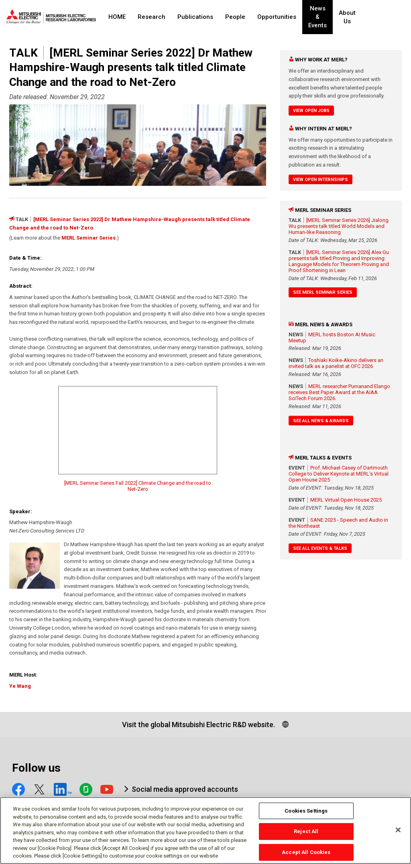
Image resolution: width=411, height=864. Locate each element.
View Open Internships (320, 179)
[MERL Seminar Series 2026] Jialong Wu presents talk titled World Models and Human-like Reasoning (339, 226)
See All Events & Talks (320, 548)
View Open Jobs (311, 110)
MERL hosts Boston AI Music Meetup (332, 337)
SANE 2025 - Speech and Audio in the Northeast (338, 523)
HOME (117, 16)
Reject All (306, 831)
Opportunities (276, 16)
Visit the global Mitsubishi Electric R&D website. (198, 724)
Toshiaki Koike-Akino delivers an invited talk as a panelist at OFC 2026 (336, 363)
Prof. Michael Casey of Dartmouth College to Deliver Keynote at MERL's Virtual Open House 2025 (339, 474)
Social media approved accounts (185, 789)
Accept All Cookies (306, 852)
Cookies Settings (306, 811)
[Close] (398, 830)
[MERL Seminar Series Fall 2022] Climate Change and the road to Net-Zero (137, 486)
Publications (195, 16)
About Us (361, 17)
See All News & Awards (321, 420)
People (235, 16)
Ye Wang (20, 686)
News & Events (324, 17)
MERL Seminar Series (88, 238)
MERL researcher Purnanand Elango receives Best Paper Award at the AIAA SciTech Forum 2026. (339, 392)
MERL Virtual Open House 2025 (346, 500)
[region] (205, 830)
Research (151, 16)
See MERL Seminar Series (322, 292)
